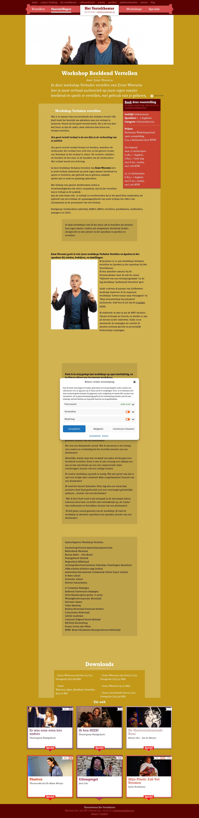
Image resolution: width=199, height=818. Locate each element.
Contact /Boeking (49, 3)
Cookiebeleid (95, 436)
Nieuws (101, 3)
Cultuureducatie (87, 3)
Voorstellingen (61, 9)
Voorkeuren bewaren (123, 428)
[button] (134, 382)
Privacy (105, 436)
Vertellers (38, 9)
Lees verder (159, 96)
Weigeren (98, 428)
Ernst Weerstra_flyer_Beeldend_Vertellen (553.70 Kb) (75, 690)
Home (34, 3)
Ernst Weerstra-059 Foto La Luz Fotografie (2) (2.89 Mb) (74, 677)
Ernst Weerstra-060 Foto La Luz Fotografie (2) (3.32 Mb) (118, 677)
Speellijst (112, 3)
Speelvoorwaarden (128, 3)
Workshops (134, 9)
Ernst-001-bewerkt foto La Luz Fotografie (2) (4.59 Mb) (117, 695)
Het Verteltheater (68, 3)
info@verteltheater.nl (106, 12)
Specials (154, 9)
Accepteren (74, 428)
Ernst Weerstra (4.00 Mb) (116, 686)
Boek (128, 102)
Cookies (104, 814)
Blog (153, 3)
